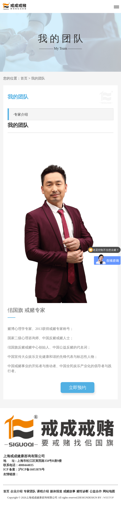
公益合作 (96, 491)
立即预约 (77, 387)
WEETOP (108, 497)
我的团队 (38, 78)
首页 (24, 78)
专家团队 (30, 491)
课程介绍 (43, 491)
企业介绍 (16, 491)
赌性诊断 (82, 491)
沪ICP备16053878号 (31, 469)
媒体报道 (56, 491)
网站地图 (109, 491)
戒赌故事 (69, 491)
